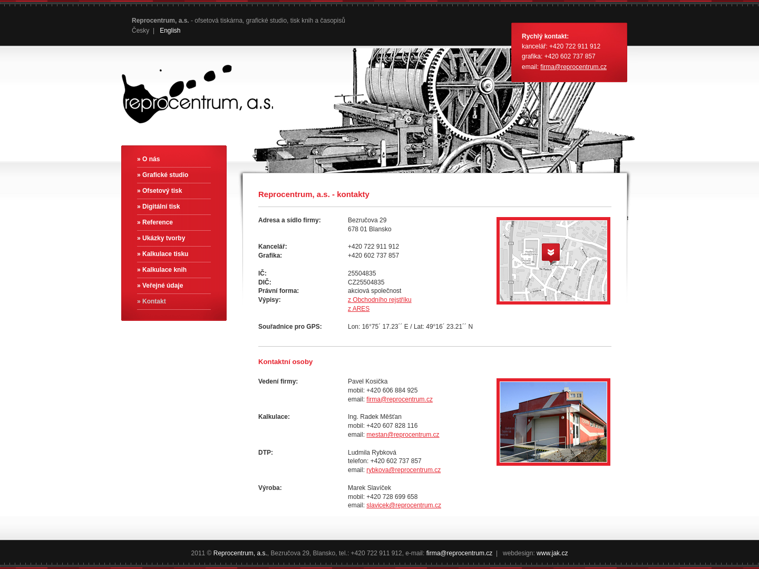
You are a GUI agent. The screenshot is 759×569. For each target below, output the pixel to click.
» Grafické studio (162, 175)
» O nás (148, 159)
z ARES (358, 308)
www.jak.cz (552, 553)
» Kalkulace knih (162, 269)
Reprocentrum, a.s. (240, 553)
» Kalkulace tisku (162, 254)
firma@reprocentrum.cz (573, 67)
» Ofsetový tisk (159, 190)
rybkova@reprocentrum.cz (403, 470)
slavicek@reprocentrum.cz (403, 505)
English (170, 30)
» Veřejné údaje (160, 285)
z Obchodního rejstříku (380, 299)
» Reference (155, 222)
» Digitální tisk (158, 206)
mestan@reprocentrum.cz (402, 434)
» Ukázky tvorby (161, 238)
